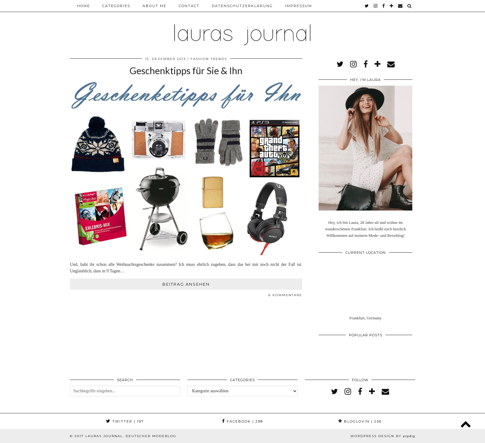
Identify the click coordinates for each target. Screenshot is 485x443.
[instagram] (376, 6)
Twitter (125, 421)
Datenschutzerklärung (242, 6)
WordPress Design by (382, 436)
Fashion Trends (209, 59)
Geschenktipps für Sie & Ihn (186, 70)
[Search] (409, 6)
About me (154, 6)
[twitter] (367, 6)
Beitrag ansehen (186, 284)
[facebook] (383, 6)
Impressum (298, 6)
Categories (116, 6)
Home (83, 6)
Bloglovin (360, 421)
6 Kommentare (285, 295)
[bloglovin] (392, 6)
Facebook (242, 421)
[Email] (400, 6)
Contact (189, 6)
